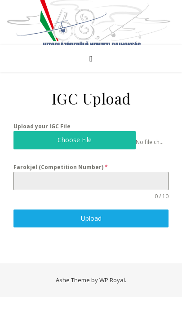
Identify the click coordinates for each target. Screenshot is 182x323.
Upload (91, 218)
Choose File (75, 139)
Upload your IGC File (42, 126)
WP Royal (112, 280)
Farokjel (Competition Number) (60, 167)
